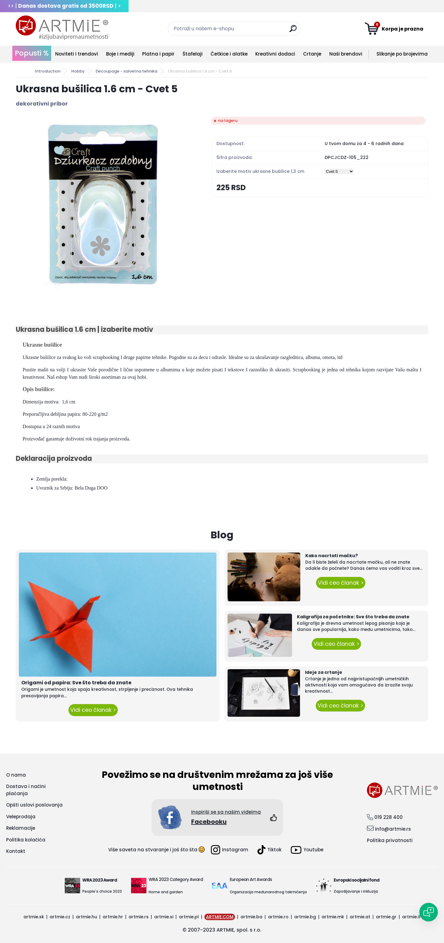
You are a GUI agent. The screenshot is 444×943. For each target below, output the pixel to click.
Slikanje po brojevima (402, 54)
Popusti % (32, 53)
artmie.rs (139, 917)
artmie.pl (189, 917)
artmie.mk (333, 917)
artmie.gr (386, 917)
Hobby (78, 71)
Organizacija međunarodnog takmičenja (268, 892)
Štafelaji (193, 54)
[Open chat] (428, 912)
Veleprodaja (20, 816)
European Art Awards (251, 879)
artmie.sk (33, 917)
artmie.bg (305, 917)
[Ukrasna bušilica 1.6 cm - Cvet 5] (103, 205)
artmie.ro (278, 917)
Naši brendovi (345, 54)
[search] (293, 31)
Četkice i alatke (229, 54)
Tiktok (269, 849)
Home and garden (166, 892)
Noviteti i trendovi (76, 54)
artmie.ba (251, 917)
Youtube (307, 850)
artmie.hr (113, 917)
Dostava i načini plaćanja (26, 790)
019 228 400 (388, 817)
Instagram (229, 849)
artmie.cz (60, 917)
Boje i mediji (120, 54)
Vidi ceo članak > (93, 710)
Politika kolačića (25, 840)
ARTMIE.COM (219, 917)
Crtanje (312, 54)
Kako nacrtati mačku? (331, 556)
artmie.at (360, 917)
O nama (16, 775)
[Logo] (62, 27)
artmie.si (163, 917)
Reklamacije (20, 828)
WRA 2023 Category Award (176, 879)
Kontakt (15, 851)
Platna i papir (158, 54)
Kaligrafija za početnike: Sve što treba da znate (353, 617)
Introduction (47, 71)
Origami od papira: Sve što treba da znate (76, 682)
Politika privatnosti (390, 840)
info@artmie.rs (393, 829)
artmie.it (411, 917)
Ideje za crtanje (323, 672)
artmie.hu (86, 917)
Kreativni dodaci (275, 54)
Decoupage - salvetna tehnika (126, 71)
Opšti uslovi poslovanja (34, 805)
